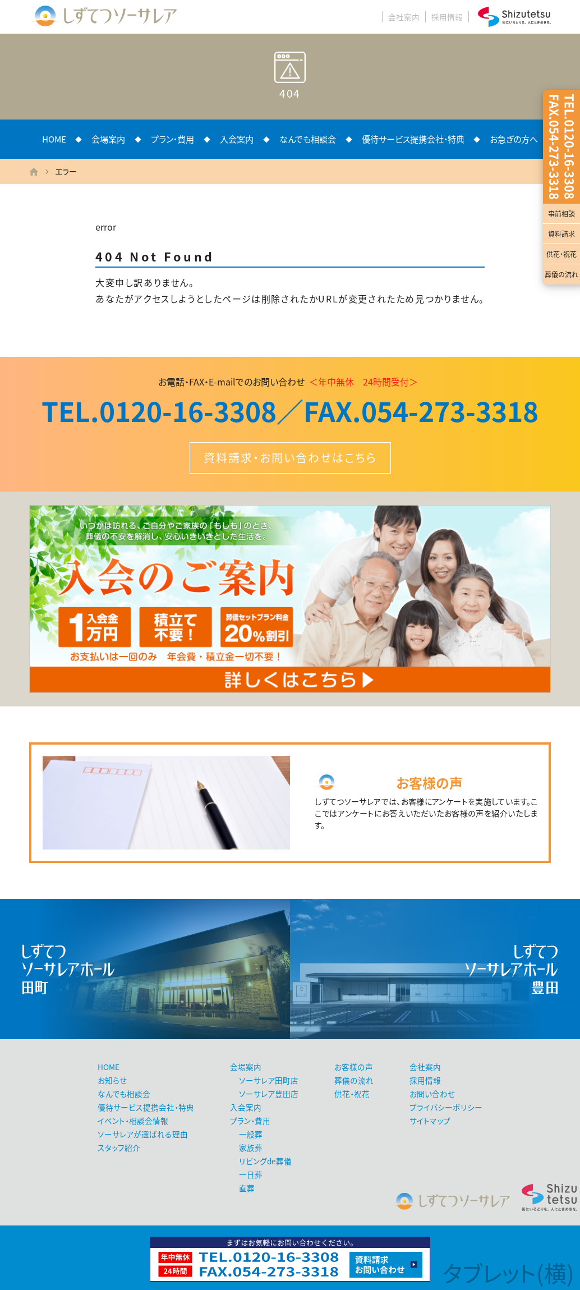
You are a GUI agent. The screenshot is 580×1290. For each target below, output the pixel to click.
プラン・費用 (172, 138)
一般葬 (251, 1134)
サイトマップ (429, 1120)
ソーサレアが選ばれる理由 (143, 1134)
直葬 (247, 1187)
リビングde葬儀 (265, 1161)
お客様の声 (353, 1066)
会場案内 (108, 138)
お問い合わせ (432, 1093)
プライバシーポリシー (445, 1107)
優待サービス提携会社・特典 (413, 138)
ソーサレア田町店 (268, 1080)
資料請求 (561, 234)
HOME (54, 138)
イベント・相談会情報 (133, 1120)
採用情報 (447, 16)
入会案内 (237, 138)
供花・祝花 (561, 254)
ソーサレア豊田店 (268, 1093)
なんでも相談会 (307, 138)
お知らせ (112, 1080)
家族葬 (251, 1147)
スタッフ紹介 (119, 1147)
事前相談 (561, 214)
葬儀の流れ (561, 274)
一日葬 (251, 1174)
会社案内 (404, 16)
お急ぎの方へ (514, 138)
